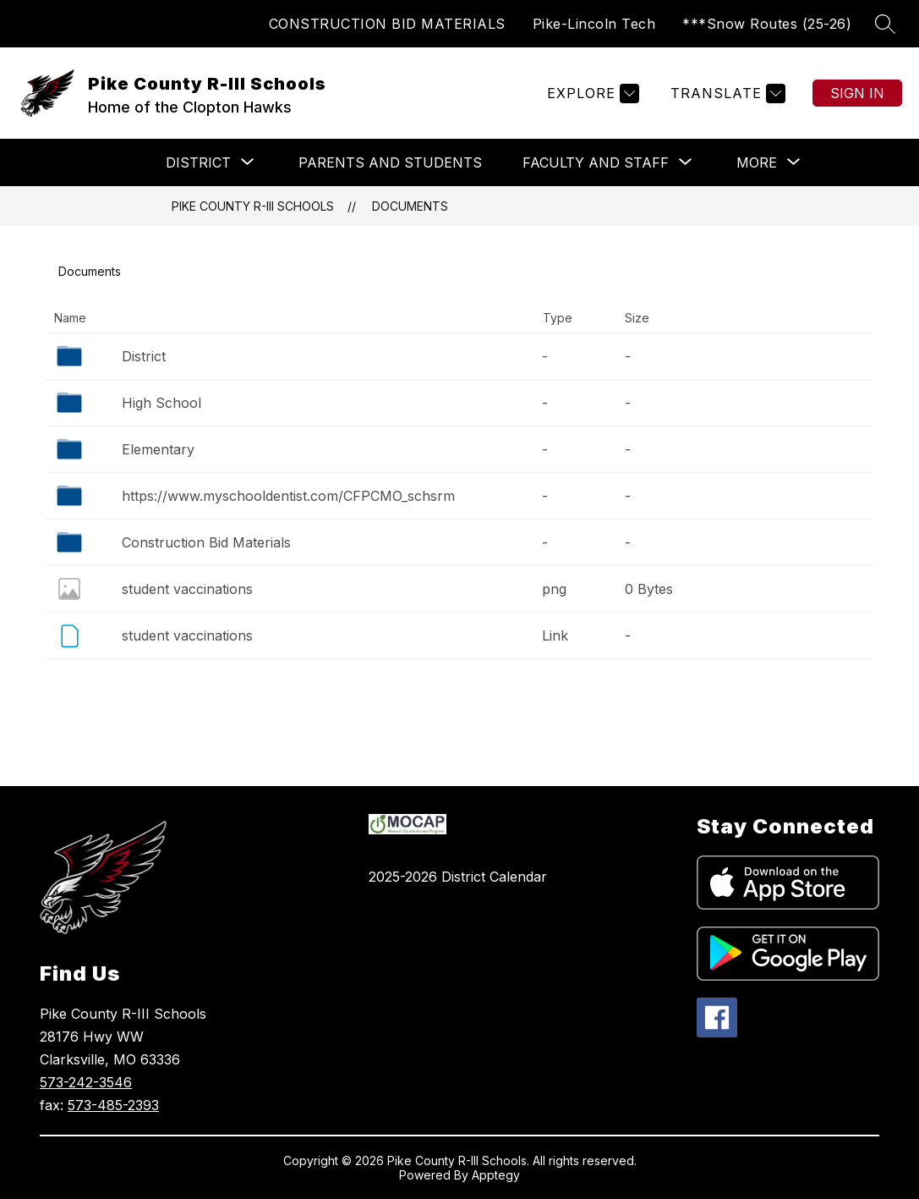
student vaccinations (187, 588)
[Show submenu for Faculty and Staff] (595, 162)
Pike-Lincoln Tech (594, 23)
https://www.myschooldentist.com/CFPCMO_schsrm (288, 495)
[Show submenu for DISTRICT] (198, 162)
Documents (410, 206)
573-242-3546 (86, 1082)
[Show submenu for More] (756, 162)
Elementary (158, 449)
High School (161, 402)
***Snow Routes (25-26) (766, 23)
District (144, 356)
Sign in (857, 93)
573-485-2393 (113, 1105)
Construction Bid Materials (206, 542)
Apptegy (496, 1175)
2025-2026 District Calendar (458, 876)
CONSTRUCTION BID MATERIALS (387, 23)
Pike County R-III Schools (253, 206)
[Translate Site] (725, 93)
